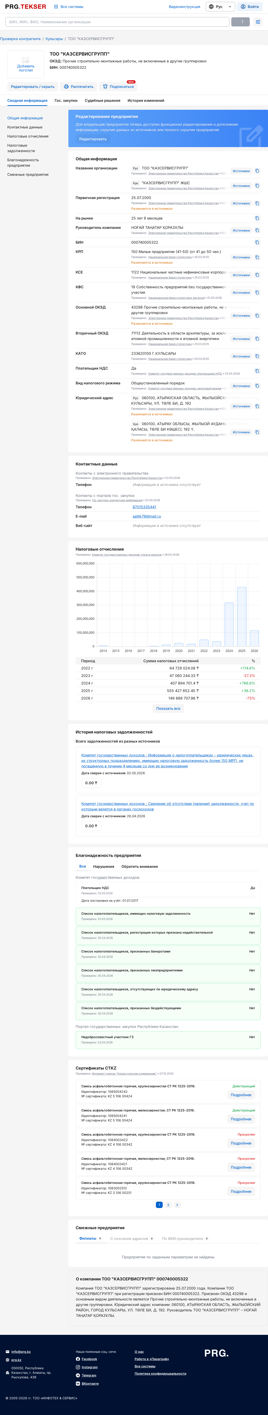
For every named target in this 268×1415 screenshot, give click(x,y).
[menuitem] (31, 118)
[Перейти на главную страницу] (25, 6)
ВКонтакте (87, 1384)
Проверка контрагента (20, 38)
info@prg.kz (18, 1352)
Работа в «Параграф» (152, 1359)
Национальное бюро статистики (170, 257)
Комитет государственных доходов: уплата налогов (127, 554)
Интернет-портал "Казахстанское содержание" (124, 1073)
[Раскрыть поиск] (258, 21)
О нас (139, 1352)
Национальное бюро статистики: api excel (176, 297)
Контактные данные (24, 127)
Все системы (145, 1366)
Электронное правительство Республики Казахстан (183, 173)
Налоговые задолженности (21, 148)
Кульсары (54, 38)
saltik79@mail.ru (147, 516)
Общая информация (25, 118)
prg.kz (13, 1360)
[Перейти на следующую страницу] (177, 1205)
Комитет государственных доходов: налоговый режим (184, 388)
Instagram (87, 1367)
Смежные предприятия (28, 174)
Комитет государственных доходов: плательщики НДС (185, 373)
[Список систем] (68, 6)
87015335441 (144, 507)
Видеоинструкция (184, 6)
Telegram (86, 1375)
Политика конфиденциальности (160, 1373)
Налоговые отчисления (28, 136)
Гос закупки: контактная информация (117, 500)
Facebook (86, 1359)
